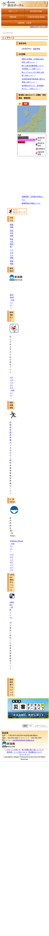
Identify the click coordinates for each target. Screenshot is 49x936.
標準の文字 (34, 27)
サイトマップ (24, 754)
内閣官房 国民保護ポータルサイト (10, 440)
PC (31, 726)
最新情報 (36, 49)
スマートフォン (40, 726)
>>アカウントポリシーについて (12, 562)
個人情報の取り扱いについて (33, 750)
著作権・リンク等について (17, 752)
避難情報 (12, 17)
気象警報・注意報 (24, 23)
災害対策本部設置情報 (36, 17)
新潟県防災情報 (36, 11)
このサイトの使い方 (13, 750)
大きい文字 (43, 27)
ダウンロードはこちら (12, 388)
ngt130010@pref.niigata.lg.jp (23, 740)
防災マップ (13, 11)
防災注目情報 (11, 233)
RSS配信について (35, 752)
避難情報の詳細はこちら (31, 203)
